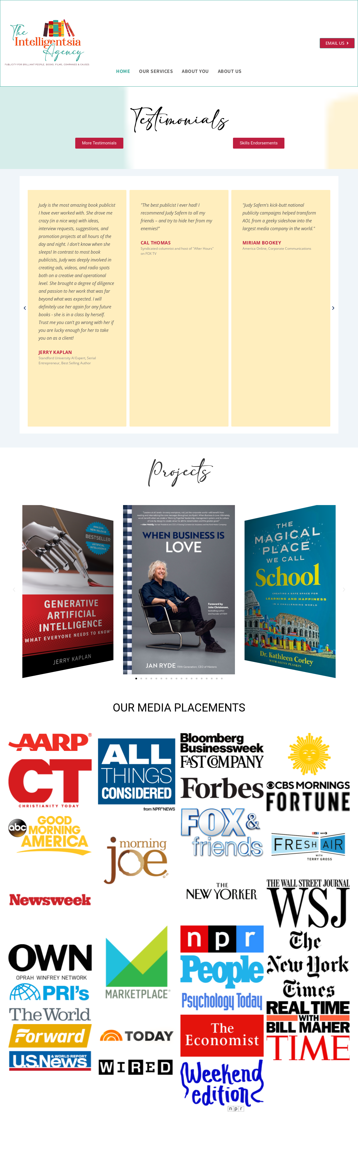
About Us (230, 71)
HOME (123, 71)
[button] (24, 308)
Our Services (156, 71)
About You (195, 71)
